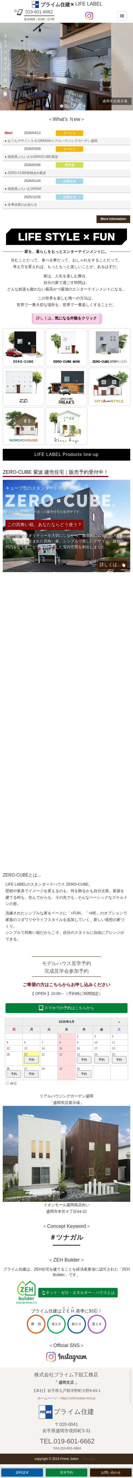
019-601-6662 (39, 12)
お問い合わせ (111, 1472)
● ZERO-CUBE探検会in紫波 (25, 173)
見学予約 (66, 1472)
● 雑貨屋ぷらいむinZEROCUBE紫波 (31, 157)
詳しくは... (110, 564)
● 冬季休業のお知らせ (21, 205)
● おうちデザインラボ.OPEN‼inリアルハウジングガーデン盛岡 (51, 141)
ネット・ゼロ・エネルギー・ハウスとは (80, 1292)
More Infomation (113, 219)
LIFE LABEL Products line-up (66, 454)
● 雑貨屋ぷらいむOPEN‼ (23, 189)
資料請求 (22, 1472)
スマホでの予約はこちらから (69, 1008)
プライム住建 (55, 4)
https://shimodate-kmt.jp (77, 1398)
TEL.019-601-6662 (67, 1441)
